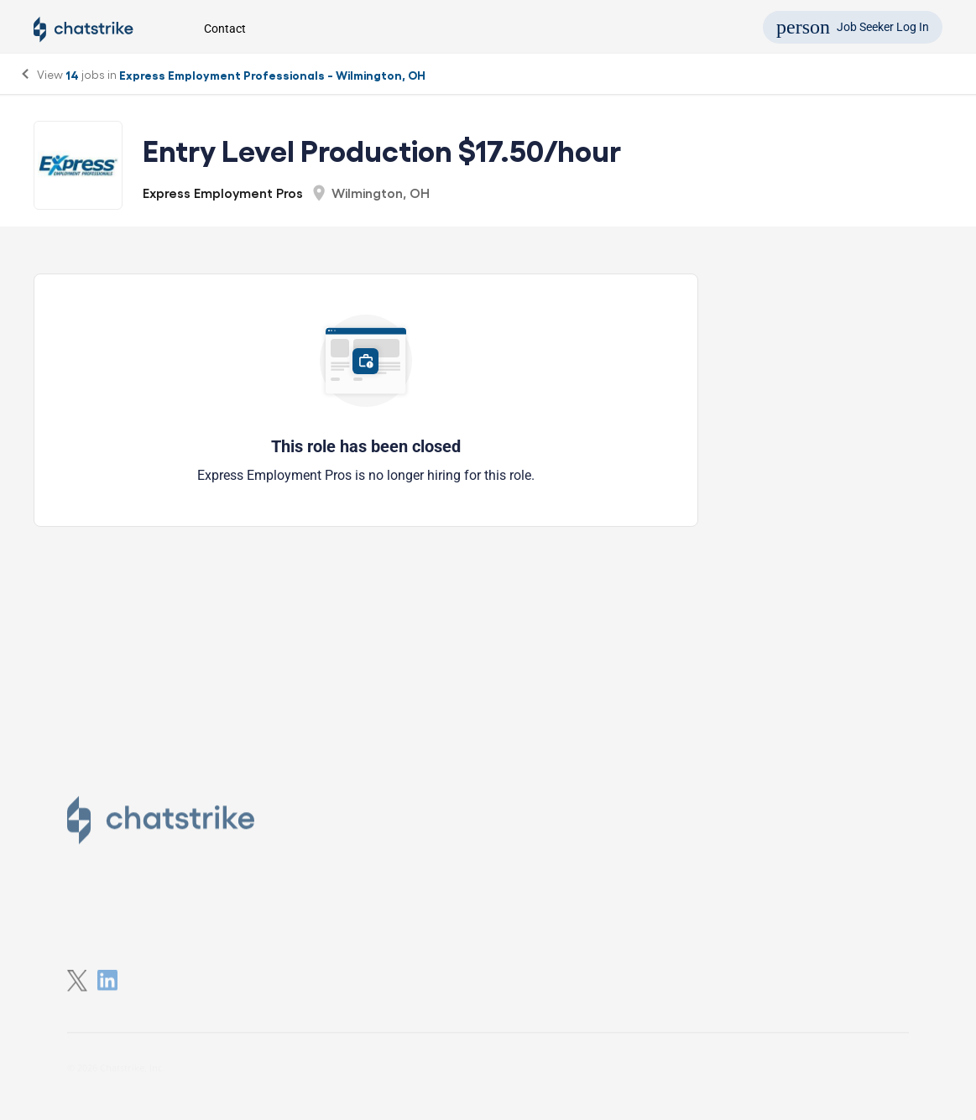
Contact (225, 28)
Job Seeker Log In (852, 27)
